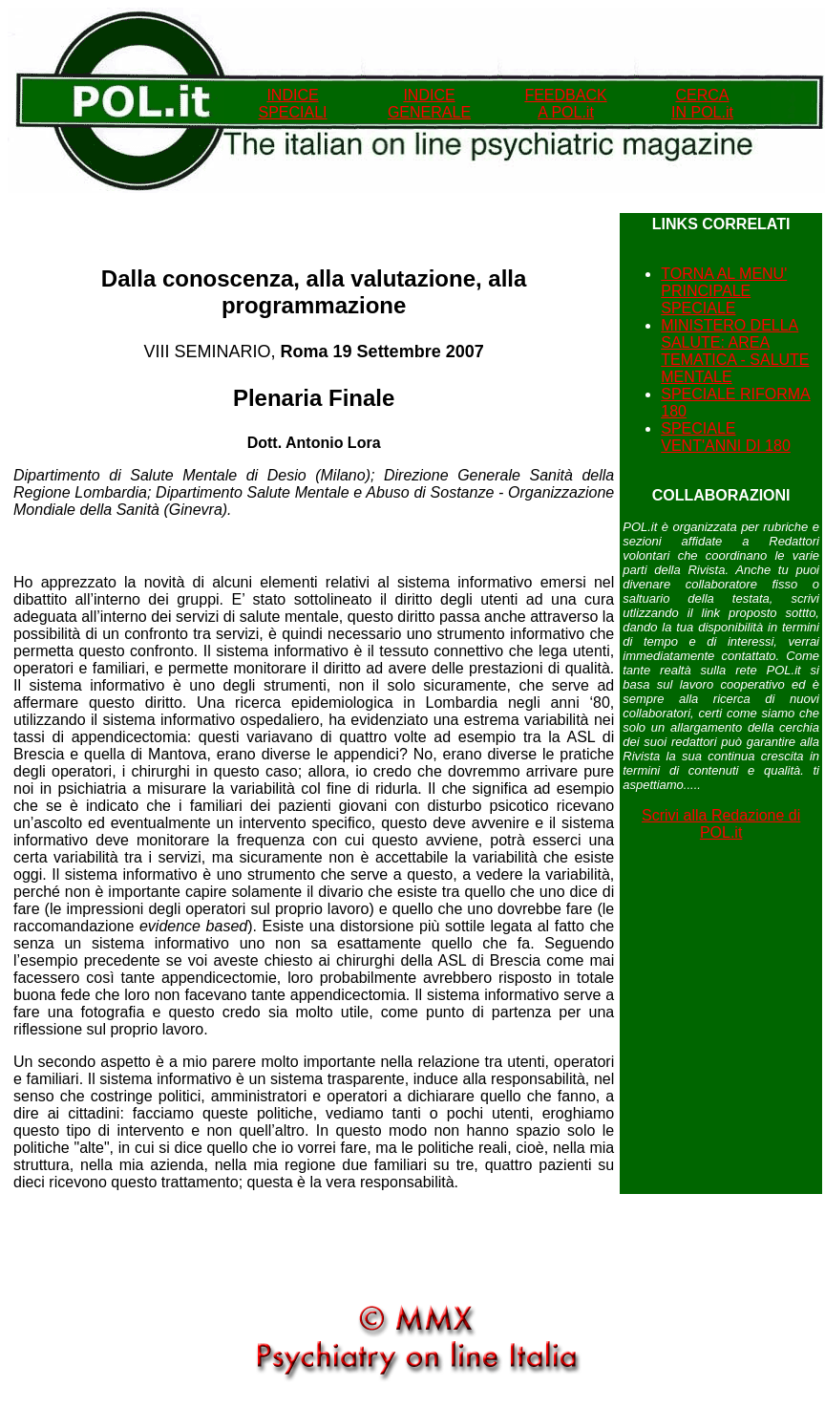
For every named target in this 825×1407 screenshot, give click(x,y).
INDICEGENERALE (429, 103)
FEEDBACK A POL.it (565, 103)
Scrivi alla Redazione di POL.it (721, 824)
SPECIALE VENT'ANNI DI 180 (726, 437)
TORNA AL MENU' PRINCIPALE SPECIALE (724, 291)
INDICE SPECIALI (292, 103)
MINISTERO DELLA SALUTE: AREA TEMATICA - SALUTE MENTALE (735, 351)
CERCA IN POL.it (702, 103)
